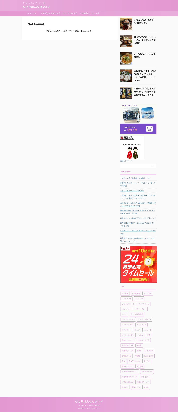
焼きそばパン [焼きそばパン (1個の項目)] (146, 377)
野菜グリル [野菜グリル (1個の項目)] (136, 387)
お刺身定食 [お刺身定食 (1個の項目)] (136, 293)
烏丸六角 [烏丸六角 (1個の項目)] (147, 361)
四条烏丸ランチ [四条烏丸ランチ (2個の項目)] (127, 345)
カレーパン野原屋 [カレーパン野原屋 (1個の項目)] (136, 314)
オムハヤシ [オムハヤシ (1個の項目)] (126, 309)
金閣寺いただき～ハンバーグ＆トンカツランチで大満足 (144, 40)
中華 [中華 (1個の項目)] (148, 335)
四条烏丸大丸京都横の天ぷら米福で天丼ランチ (138, 218)
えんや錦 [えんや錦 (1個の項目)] (125, 293)
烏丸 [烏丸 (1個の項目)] (123, 361)
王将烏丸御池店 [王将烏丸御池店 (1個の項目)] (127, 382)
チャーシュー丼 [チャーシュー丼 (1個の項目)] (127, 325)
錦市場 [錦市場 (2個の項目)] (146, 387)
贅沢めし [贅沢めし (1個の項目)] (125, 387)
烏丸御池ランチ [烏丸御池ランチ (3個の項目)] (146, 371)
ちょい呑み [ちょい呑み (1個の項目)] (148, 293)
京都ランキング (126, 161)
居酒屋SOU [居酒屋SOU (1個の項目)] (149, 351)
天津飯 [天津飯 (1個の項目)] (139, 345)
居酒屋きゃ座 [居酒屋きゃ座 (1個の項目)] (126, 356)
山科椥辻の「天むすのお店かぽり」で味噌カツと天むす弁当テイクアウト (144, 92)
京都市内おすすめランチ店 (50, 13)
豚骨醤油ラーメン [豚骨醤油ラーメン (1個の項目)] (143, 382)
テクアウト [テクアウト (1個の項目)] (126, 330)
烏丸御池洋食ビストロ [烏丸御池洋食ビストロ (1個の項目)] (130, 377)
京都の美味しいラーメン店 (89, 13)
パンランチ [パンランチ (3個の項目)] (148, 330)
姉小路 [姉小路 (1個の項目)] (139, 351)
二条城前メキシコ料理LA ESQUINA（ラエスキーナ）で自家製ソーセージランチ (138, 196)
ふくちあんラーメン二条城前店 (132, 191)
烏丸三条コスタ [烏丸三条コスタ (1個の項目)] (134, 361)
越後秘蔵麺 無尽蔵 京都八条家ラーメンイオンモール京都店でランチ (137, 212)
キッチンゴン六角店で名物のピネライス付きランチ (138, 232)
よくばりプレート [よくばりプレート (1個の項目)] (128, 304)
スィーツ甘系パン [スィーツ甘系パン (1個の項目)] (144, 319)
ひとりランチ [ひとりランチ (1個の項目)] (126, 298)
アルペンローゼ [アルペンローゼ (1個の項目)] (143, 304)
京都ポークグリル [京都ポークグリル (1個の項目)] (128, 340)
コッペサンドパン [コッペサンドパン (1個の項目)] (128, 319)
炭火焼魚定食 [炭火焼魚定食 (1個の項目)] (148, 356)
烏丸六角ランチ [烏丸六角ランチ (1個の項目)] (127, 366)
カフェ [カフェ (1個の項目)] (124, 314)
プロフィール (32, 13)
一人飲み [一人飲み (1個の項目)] (140, 335)
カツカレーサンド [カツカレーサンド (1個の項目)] (140, 309)
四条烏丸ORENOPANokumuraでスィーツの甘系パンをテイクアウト (137, 239)
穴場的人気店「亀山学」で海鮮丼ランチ (135, 178)
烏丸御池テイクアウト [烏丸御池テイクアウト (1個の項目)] (130, 371)
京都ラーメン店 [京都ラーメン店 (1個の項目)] (143, 340)
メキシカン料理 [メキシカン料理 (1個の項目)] (127, 335)
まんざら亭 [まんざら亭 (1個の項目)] (139, 298)
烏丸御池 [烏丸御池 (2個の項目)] (140, 366)
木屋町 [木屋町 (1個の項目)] (137, 356)
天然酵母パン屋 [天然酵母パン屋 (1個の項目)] (127, 351)
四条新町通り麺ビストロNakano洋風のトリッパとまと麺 (137, 224)
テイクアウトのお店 (70, 13)
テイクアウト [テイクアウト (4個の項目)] (141, 325)
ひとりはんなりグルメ (37, 6)
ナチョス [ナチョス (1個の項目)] (137, 330)
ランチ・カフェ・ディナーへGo (89, 405)
